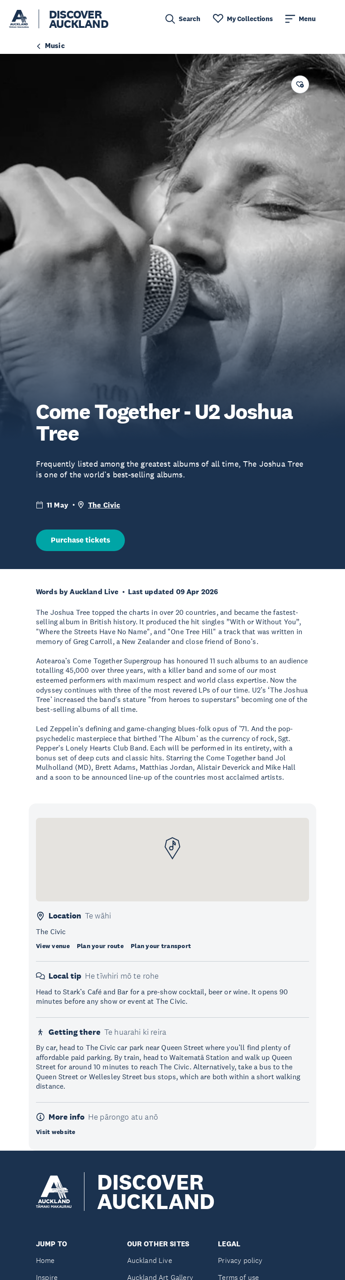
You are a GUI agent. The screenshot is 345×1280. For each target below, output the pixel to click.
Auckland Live (149, 1260)
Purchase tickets (80, 540)
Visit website (55, 1132)
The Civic (104, 505)
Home (45, 1260)
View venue (53, 946)
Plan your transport (161, 946)
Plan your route (100, 946)
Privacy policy (240, 1260)
